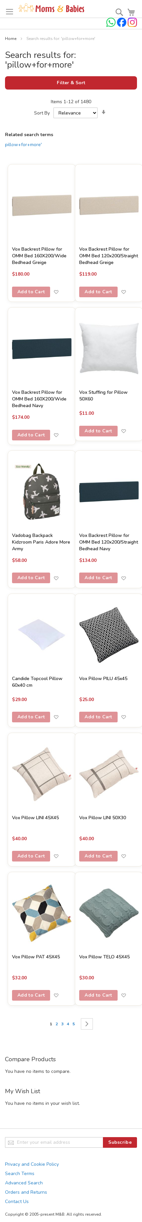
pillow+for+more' (23, 144)
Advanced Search (24, 1183)
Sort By (42, 113)
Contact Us (17, 1201)
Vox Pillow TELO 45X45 (104, 957)
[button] (56, 292)
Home (11, 38)
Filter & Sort (71, 83)
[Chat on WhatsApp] (111, 25)
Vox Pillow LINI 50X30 (102, 818)
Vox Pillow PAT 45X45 (36, 957)
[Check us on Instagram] (132, 25)
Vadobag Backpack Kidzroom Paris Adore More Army (41, 542)
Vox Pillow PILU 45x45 (103, 678)
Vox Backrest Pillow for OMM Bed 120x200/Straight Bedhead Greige (108, 256)
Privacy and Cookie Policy (32, 1164)
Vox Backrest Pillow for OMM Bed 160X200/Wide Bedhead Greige (39, 256)
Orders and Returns (26, 1192)
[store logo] (51, 8)
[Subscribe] (120, 1142)
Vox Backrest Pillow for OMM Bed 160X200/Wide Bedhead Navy (39, 399)
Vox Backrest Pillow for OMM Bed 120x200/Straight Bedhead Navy (108, 542)
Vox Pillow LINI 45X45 (35, 818)
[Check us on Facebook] (122, 25)
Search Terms (19, 1173)
